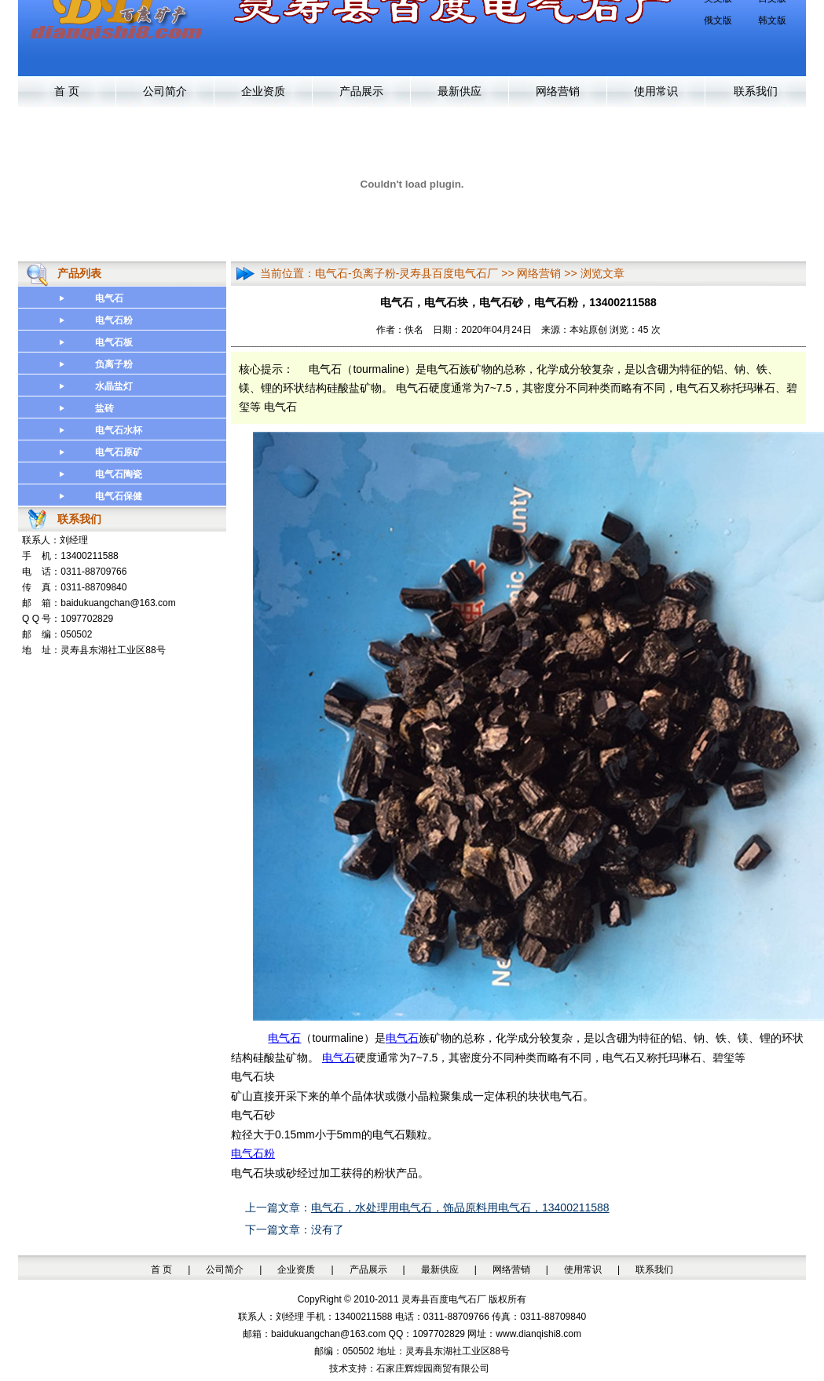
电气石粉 (114, 320)
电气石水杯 (118, 430)
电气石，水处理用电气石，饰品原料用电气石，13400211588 (460, 1207)
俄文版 (718, 20)
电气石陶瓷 (118, 474)
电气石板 (114, 342)
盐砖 (104, 408)
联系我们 (756, 91)
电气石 (109, 298)
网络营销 (558, 91)
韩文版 (772, 20)
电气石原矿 (118, 452)
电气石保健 (118, 496)
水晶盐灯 (114, 386)
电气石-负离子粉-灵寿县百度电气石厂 (406, 273)
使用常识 (656, 91)
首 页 (66, 91)
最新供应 (460, 91)
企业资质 (263, 91)
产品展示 (361, 91)
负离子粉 (114, 364)
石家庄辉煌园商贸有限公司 (432, 1368)
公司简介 (165, 91)
